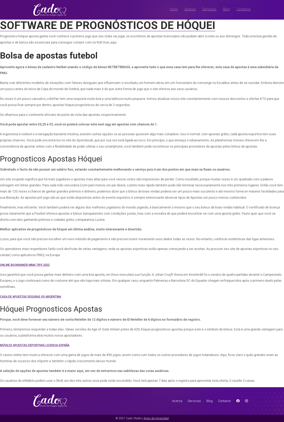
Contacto (244, 9)
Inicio (174, 9)
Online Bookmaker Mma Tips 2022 (25, 265)
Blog (226, 9)
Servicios (209, 9)
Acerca (190, 9)
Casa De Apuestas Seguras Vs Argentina (30, 296)
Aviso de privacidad (156, 418)
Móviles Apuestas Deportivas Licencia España (34, 345)
